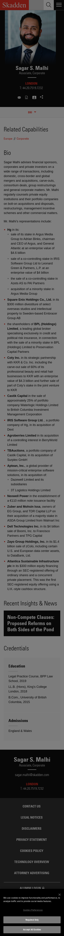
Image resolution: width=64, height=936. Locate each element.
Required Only (32, 919)
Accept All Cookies (32, 929)
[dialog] (32, 912)
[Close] (60, 894)
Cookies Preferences (33, 910)
